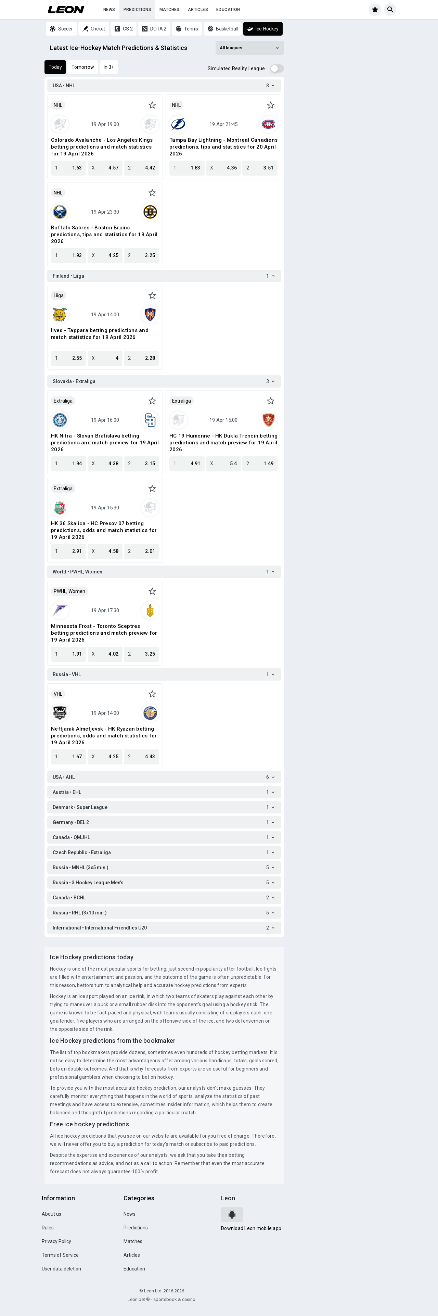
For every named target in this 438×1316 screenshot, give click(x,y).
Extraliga (63, 401)
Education (228, 9)
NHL (58, 105)
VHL (58, 694)
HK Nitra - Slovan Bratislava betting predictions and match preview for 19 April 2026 (105, 443)
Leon (228, 1198)
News (109, 9)
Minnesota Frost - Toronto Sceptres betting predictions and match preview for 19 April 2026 (104, 633)
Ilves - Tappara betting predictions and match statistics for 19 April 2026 (100, 333)
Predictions (137, 9)
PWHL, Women (69, 591)
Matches (169, 9)
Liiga (59, 295)
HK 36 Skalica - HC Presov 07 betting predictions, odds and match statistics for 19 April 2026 (104, 530)
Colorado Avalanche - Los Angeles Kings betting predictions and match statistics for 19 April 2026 (102, 147)
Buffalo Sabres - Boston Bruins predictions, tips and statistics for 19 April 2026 (104, 234)
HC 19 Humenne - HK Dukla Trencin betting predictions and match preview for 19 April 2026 (223, 443)
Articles (198, 9)
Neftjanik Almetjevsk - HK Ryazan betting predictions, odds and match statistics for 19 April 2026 (104, 736)
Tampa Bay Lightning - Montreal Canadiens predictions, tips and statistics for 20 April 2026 (223, 147)
